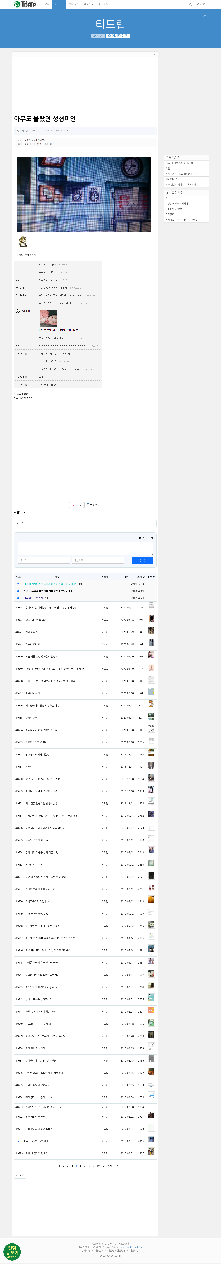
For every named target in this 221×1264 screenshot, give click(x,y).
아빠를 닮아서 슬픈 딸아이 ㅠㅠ (41, 964)
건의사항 (86, 1252)
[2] (80, 585)
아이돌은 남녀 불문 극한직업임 (41, 792)
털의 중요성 (31, 633)
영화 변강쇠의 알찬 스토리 (38, 1130)
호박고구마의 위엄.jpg (37, 903)
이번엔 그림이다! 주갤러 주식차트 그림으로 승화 (50, 939)
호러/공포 (74, 4)
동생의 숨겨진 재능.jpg (37, 841)
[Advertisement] (85, 87)
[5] (56, 988)
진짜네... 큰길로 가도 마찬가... (181, 221)
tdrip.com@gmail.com (131, 1248)
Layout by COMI (110, 1257)
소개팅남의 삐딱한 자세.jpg (39, 988)
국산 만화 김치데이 (35, 1050)
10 (98, 1167)
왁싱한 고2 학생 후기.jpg (38, 743)
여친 (168, 170)
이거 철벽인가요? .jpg (36, 915)
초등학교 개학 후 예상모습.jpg (41, 731)
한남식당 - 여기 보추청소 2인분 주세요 (45, 1037)
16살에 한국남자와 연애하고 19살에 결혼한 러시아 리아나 (55, 670)
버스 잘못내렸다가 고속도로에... (182, 186)
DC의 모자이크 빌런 (35, 621)
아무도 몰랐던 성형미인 (36, 1142)
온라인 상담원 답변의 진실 (38, 1086)
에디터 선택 (145, 539)
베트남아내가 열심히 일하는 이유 (42, 707)
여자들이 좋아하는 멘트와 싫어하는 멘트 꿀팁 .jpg (51, 817)
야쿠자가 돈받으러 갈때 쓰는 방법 (42, 780)
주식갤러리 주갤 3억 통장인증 (40, 1062)
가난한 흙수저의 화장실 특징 (40, 890)
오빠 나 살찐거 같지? (36, 1155)
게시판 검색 (118, 36)
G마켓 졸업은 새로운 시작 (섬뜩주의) (44, 1074)
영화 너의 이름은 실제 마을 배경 (41, 854)
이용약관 (134, 1252)
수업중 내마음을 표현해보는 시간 (42, 976)
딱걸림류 (30, 768)
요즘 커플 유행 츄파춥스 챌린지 (41, 658)
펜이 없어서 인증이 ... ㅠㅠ (39, 1099)
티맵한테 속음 (173, 180)
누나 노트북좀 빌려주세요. (38, 1001)
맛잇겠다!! (171, 215)
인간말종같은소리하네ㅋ (178, 205)
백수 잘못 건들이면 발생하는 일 (41, 805)
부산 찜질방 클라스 (35, 1118)
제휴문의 (99, 1252)
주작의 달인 (31, 719)
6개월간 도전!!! (174, 210)
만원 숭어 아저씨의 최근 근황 (40, 1013)
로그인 (201, 4)
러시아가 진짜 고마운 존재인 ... (182, 175)
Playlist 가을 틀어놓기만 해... (180, 164)
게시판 (88, 4)
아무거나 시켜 (32, 694)
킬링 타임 (104, 4)
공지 (47, 4)
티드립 (59, 4)
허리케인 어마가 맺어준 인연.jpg (42, 927)
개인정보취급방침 (117, 1252)
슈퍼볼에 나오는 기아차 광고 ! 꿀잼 (43, 1108)
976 (109, 1167)
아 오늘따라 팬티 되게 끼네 (39, 1025)
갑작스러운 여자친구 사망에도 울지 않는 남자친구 (50, 609)
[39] (46, 599)
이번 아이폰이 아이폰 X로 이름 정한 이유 (46, 829)
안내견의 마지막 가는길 (37, 756)
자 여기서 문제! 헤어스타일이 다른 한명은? (47, 952)
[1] (75, 592)
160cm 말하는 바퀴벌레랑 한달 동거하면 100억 (50, 682)
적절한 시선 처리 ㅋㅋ (36, 866)
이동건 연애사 (32, 646)
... (103, 1167)
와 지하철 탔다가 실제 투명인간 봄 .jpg (45, 878)
